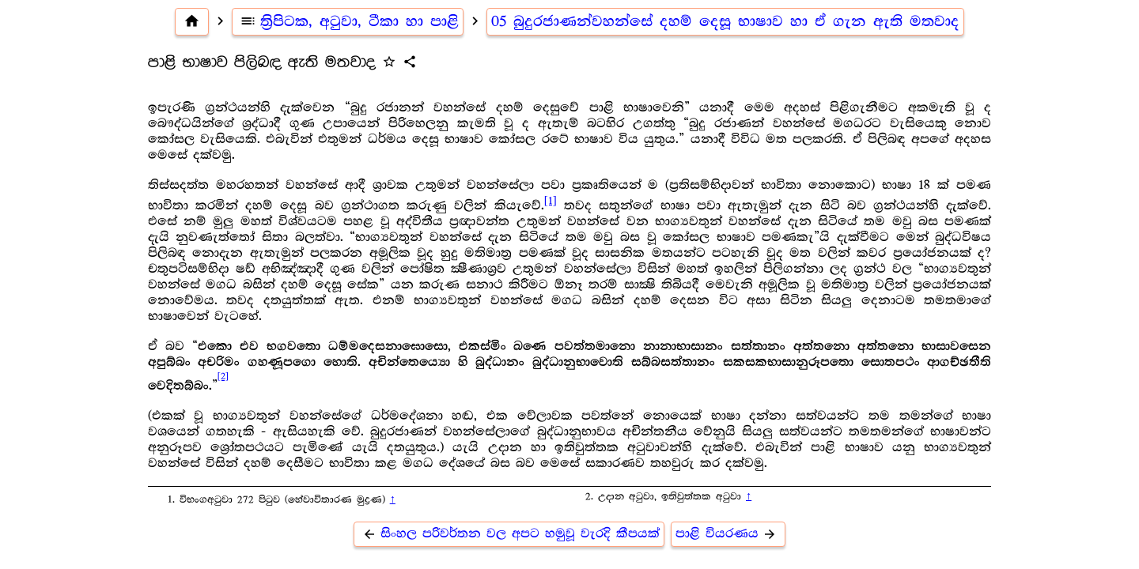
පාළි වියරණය (728, 533)
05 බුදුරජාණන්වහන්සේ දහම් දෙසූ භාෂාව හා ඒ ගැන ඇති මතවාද (725, 21)
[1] (550, 200)
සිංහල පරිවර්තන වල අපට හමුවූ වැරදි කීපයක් (509, 533)
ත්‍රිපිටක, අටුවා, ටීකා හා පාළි (348, 21)
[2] (223, 376)
